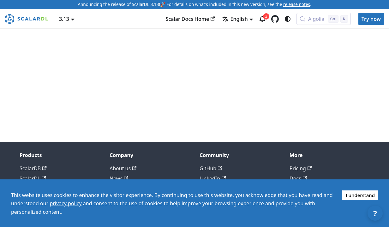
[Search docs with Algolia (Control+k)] (323, 19)
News (119, 178)
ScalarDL (33, 178)
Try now (371, 18)
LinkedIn (213, 178)
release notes (296, 4)
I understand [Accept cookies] (360, 195)
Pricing (301, 168)
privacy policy (65, 203)
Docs (298, 178)
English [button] (235, 18)
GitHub (211, 168)
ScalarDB (33, 168)
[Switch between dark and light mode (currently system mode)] (288, 19)
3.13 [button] (64, 18)
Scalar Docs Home (190, 18)
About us (123, 168)
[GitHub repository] (275, 19)
